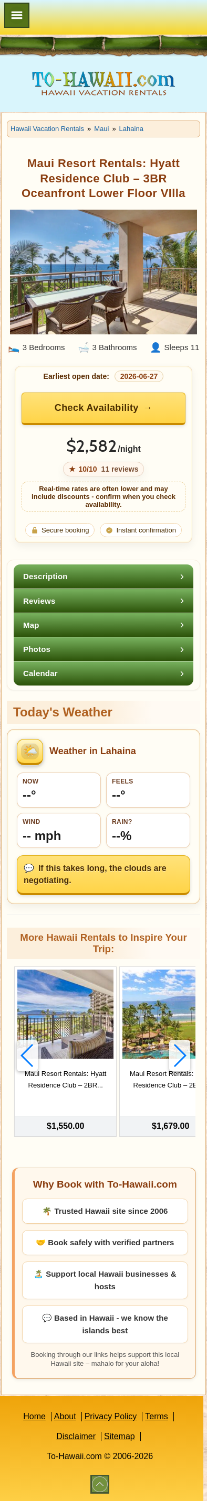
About (65, 1416)
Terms (156, 1416)
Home (34, 1416)
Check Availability (97, 408)
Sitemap (119, 1436)
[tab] (103, 576)
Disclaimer (76, 1436)
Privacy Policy (111, 1416)
